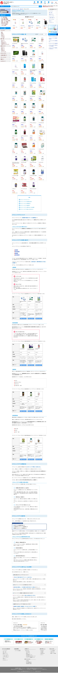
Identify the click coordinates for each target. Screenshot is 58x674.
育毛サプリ (3, 40)
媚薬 (2, 32)
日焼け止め (3, 50)
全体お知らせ (43, 653)
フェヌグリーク (23, 122)
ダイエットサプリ (3, 53)
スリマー (40, 56)
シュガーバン (14, 96)
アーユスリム (32, 43)
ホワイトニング (3, 51)
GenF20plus (14, 56)
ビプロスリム (41, 135)
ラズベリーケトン (14, 135)
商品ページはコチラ (23, 318)
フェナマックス (41, 162)
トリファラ (31, 109)
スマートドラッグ (3, 57)
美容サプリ (3, 47)
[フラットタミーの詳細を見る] (23, 23)
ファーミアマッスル (24, 188)
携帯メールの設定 (53, 653)
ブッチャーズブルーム (33, 122)
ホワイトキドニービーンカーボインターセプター (15, 162)
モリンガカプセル (32, 96)
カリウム (31, 135)
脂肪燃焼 (16, 253)
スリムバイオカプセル (33, 162)
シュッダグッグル (41, 122)
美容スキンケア (51, 14)
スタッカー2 (40, 109)
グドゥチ (22, 109)
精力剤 (2, 33)
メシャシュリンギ (32, 56)
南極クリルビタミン (24, 69)
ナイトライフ (3, 30)
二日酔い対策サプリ (4, 55)
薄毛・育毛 (2, 38)
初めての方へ (27, 650)
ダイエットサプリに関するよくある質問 (27, 207)
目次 (49, 34)
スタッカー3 (14, 122)
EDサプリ (2, 34)
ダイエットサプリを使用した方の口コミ (53, 48)
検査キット (2, 59)
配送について (28, 653)
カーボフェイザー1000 (33, 175)
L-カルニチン (40, 43)
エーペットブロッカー (15, 69)
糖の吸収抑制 (17, 251)
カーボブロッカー (14, 43)
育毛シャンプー (3, 41)
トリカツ (40, 96)
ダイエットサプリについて (25, 199)
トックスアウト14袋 (15, 175)
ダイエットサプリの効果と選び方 (26, 201)
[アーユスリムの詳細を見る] (38, 23)
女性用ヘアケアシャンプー (5, 44)
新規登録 (34, 2)
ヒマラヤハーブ (3, 61)
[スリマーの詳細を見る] (15, 23)
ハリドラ (13, 109)
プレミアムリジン (41, 69)
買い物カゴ (42, 650)
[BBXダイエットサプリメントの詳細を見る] (30, 23)
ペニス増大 (3, 37)
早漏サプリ (3, 35)
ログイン (42, 654)
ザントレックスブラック (24, 56)
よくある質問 (53, 650)
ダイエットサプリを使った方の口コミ (26, 209)
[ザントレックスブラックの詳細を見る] (46, 23)
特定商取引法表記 (29, 663)
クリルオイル (23, 175)
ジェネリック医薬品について (30, 657)
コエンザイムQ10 (23, 162)
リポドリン (13, 188)
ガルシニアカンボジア (33, 188)
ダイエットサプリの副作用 (25, 205)
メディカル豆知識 (17, 650)
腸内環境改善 (17, 254)
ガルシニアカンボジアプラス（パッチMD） (33, 70)
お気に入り (37, 2)
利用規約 (27, 660)
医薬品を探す (3, 15)
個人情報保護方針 (29, 662)
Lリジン (22, 96)
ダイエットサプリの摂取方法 (25, 203)
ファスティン (40, 175)
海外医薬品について (29, 654)
